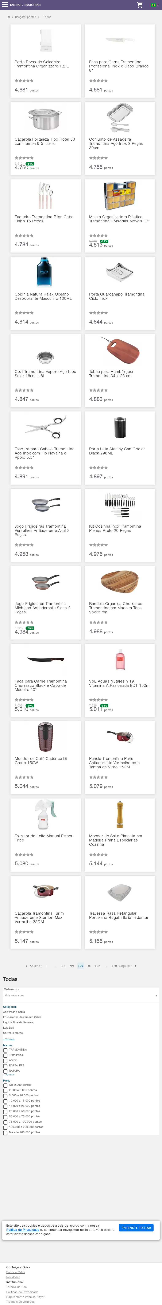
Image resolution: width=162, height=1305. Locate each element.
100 (81, 966)
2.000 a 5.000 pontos (20, 1091)
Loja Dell (8, 1028)
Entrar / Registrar (25, 4)
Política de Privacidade (22, 1230)
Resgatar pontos (25, 17)
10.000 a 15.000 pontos (21, 1101)
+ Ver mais (9, 1039)
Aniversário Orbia (14, 1012)
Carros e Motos (13, 1033)
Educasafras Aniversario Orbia (22, 1017)
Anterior (33, 966)
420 (114, 966)
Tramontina (13, 1056)
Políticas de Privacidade (22, 1292)
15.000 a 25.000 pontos (21, 1107)
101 (89, 966)
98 (64, 966)
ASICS (10, 1061)
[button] (154, 5)
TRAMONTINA (15, 1050)
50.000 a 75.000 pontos (21, 1117)
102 (97, 966)
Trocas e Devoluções (20, 1302)
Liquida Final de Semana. (18, 1022)
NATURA (11, 1071)
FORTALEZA (13, 1066)
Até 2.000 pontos (17, 1085)
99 (72, 966)
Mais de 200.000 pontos (21, 1133)
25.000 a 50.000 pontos (21, 1112)
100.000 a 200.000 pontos (23, 1128)
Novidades (13, 1277)
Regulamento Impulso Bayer (25, 1297)
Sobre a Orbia (15, 1272)
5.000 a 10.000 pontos (20, 1096)
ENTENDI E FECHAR (136, 1228)
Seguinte (128, 966)
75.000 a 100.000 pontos (22, 1122)
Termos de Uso (16, 1287)
